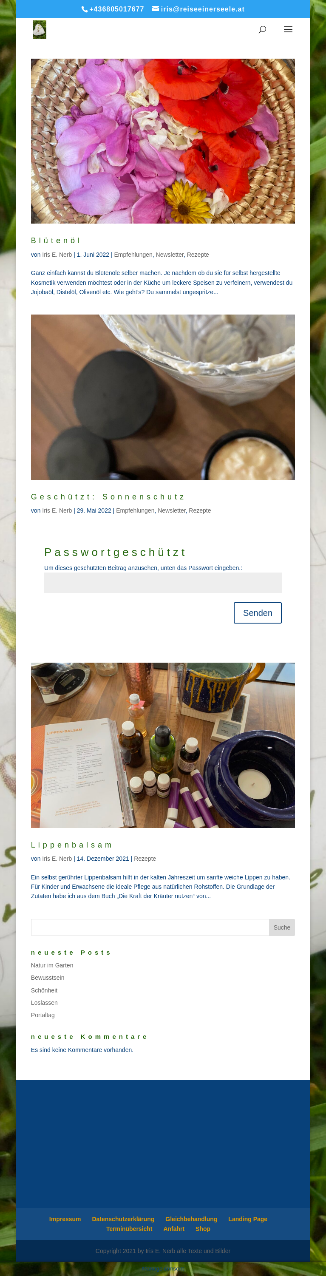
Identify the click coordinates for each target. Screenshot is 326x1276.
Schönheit (44, 990)
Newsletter (170, 254)
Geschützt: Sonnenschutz (109, 497)
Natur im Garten (52, 965)
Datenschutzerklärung (123, 1219)
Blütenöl (56, 240)
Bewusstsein (48, 977)
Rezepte (198, 254)
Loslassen (44, 1002)
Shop (203, 1228)
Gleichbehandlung (191, 1219)
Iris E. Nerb (57, 254)
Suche (282, 927)
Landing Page (247, 1219)
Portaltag (43, 1015)
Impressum (65, 1219)
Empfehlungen (133, 254)
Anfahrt (173, 1228)
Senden (257, 613)
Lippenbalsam (72, 845)
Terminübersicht (129, 1228)
